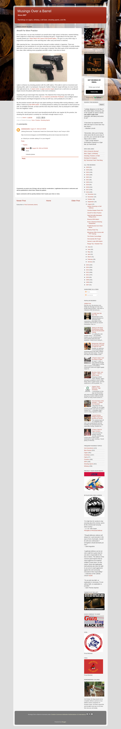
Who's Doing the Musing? (91, 151)
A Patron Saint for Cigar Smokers (97, 430)
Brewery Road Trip (92, 229)
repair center (35, 89)
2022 (87, 177)
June (89, 249)
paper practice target (47, 89)
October (90, 199)
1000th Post (87, 303)
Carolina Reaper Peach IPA (95, 210)
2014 (87, 267)
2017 (87, 189)
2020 (87, 182)
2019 (87, 184)
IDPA (85, 461)
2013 (87, 270)
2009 (87, 279)
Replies (25, 145)
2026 (87, 167)
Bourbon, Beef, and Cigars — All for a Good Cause (97, 373)
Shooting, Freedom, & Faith (92, 155)
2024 (87, 172)
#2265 (90, 575)
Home (48, 201)
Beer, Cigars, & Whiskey (91, 153)
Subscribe (94, 92)
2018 (87, 187)
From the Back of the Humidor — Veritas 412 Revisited (98, 402)
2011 (87, 274)
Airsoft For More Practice (94, 213)
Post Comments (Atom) (31, 204)
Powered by (94, 97)
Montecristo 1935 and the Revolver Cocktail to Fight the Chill (98, 345)
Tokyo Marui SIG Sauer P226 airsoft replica (42, 38)
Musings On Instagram (90, 158)
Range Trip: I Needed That (94, 243)
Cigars (86, 452)
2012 (87, 272)
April (89, 254)
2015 (87, 265)
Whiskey (86, 466)
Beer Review (87, 450)
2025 (87, 170)
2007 (87, 284)
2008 (87, 282)
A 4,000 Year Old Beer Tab (96, 314)
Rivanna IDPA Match (93, 219)
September (91, 201)
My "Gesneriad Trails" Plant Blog (93, 160)
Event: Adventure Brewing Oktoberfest (94, 222)
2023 (87, 174)
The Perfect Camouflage (94, 236)
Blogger (64, 722)
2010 (87, 277)
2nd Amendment (88, 448)
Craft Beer (87, 455)
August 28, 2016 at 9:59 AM (40, 148)
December (91, 194)
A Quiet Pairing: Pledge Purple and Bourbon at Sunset (97, 416)
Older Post (75, 201)
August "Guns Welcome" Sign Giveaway (96, 388)
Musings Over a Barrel (34, 11)
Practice (37, 120)
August (90, 204)
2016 (87, 192)
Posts (87, 292)
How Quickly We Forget (94, 239)
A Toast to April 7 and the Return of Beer (98, 358)
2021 (87, 179)
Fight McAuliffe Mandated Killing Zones (94, 216)
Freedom (86, 459)
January (90, 261)
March (90, 256)
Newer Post (21, 201)
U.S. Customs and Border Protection (52, 97)
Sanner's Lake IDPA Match (94, 241)
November (91, 196)
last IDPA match (34, 104)
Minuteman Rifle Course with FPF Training (95, 233)
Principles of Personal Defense (93, 530)
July (89, 247)
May (89, 252)
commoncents (25, 129)
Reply (22, 141)
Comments (89, 295)
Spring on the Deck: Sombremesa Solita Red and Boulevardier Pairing (98, 330)
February (90, 259)
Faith (85, 457)
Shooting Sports (45, 120)
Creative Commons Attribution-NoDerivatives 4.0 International (72, 714)
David (27, 148)
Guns (33, 120)
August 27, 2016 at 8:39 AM (38, 129)
